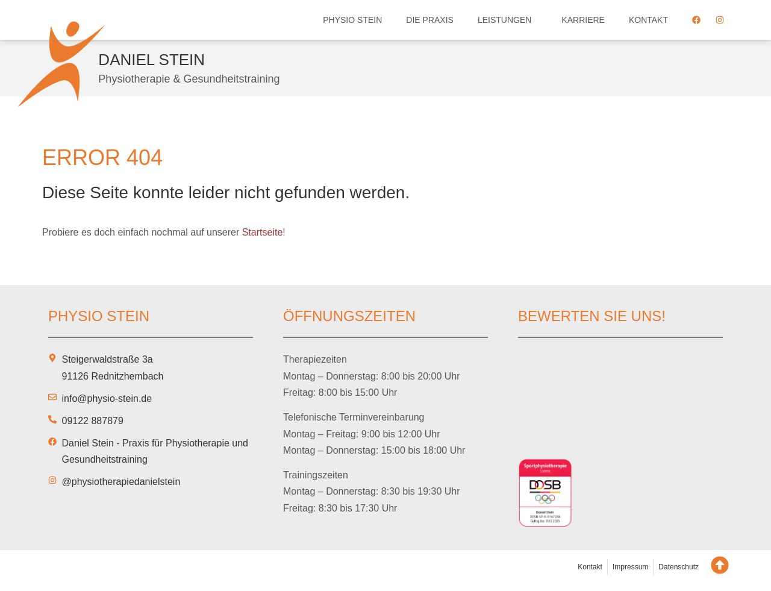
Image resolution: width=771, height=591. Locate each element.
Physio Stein (352, 20)
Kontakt (648, 20)
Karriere (583, 20)
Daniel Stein (151, 60)
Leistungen (507, 20)
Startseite (262, 232)
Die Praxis (430, 20)
